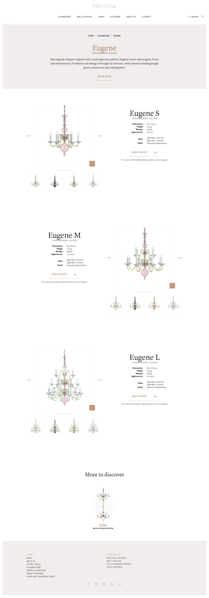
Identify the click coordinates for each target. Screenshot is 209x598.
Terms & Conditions (36, 570)
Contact (146, 16)
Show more (104, 75)
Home (91, 36)
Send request (139, 150)
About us (131, 16)
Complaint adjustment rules (40, 576)
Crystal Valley (33, 564)
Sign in (193, 16)
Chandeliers (64, 16)
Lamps (101, 16)
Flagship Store (33, 567)
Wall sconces (84, 16)
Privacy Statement (35, 573)
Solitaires (115, 16)
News (29, 558)
